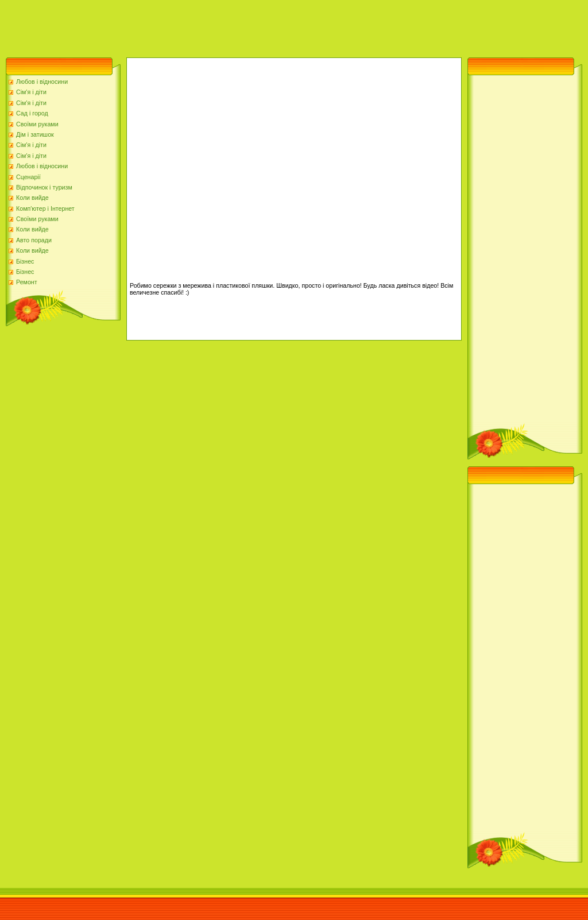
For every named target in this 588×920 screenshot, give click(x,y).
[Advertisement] (209, 26)
